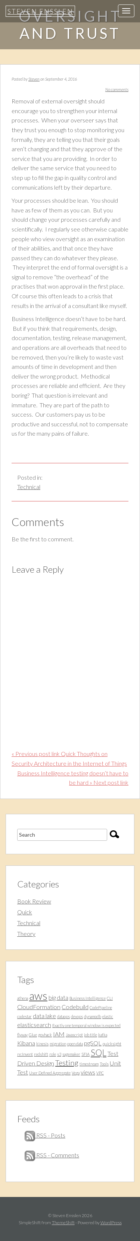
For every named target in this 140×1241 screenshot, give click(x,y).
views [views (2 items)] (88, 1072)
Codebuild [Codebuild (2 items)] (75, 1006)
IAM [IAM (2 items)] (59, 1034)
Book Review (34, 901)
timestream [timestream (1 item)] (89, 1063)
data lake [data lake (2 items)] (44, 1015)
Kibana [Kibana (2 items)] (26, 1042)
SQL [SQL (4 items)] (98, 1052)
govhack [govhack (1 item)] (45, 1034)
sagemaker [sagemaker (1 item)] (71, 1054)
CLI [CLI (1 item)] (110, 998)
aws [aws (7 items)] (38, 995)
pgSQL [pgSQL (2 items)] (93, 1042)
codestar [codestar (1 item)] (24, 1016)
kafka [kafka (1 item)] (102, 1034)
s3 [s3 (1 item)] (59, 1054)
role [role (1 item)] (52, 1054)
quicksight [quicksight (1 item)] (112, 1043)
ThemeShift (63, 1222)
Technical (28, 486)
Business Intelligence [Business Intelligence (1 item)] (87, 998)
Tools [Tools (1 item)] (104, 1063)
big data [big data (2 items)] (58, 997)
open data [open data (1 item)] (75, 1043)
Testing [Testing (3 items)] (66, 1062)
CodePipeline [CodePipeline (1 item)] (101, 1007)
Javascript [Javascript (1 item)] (74, 1034)
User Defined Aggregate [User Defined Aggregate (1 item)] (50, 1072)
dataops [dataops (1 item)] (63, 1016)
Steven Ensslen (40, 11)
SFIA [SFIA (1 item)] (85, 1054)
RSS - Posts (45, 1135)
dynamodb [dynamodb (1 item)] (92, 1016)
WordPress (111, 1222)
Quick (24, 911)
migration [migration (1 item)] (58, 1043)
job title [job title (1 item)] (90, 1034)
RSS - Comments (52, 1154)
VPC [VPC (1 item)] (100, 1072)
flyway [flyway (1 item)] (22, 1034)
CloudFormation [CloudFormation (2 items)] (38, 1006)
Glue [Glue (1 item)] (33, 1034)
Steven (34, 79)
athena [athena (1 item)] (22, 998)
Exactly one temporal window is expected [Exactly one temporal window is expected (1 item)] (86, 1025)
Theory (26, 933)
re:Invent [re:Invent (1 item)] (25, 1054)
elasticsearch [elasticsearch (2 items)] (34, 1024)
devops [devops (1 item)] (77, 1016)
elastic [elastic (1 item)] (107, 1016)
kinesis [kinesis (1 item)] (42, 1043)
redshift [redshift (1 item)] (41, 1054)
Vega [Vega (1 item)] (76, 1072)
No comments (116, 89)
